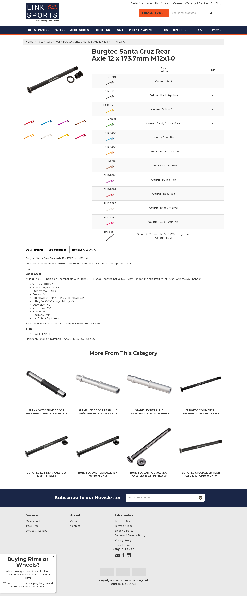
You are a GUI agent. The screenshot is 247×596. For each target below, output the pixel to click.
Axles (49, 41)
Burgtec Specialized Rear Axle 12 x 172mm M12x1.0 (201, 474)
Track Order (32, 526)
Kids (165, 30)
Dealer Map (137, 3)
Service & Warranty (37, 530)
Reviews (87, 249)
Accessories (80, 30)
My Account (33, 521)
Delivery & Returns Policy (130, 535)
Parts (59, 30)
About (74, 521)
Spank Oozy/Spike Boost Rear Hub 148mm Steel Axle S (46, 412)
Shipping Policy (124, 530)
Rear (57, 41)
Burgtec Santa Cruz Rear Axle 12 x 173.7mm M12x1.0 (94, 41)
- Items (209, 30)
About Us (152, 3)
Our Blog (215, 3)
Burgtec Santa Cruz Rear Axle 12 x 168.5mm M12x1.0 (149, 474)
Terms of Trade (124, 526)
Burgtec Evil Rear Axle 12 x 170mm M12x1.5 (46, 474)
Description (35, 249)
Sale (120, 30)
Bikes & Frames (37, 30)
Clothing (104, 30)
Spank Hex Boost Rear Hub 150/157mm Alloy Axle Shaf (97, 412)
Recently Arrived (143, 30)
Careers (177, 3)
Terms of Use (123, 521)
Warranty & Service (196, 3)
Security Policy (124, 545)
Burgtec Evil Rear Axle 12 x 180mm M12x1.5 (97, 474)
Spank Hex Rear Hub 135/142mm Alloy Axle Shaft (149, 412)
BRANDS (179, 30)
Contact (165, 3)
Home (29, 41)
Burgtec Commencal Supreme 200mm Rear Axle (200, 412)
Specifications (59, 249)
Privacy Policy (123, 540)
